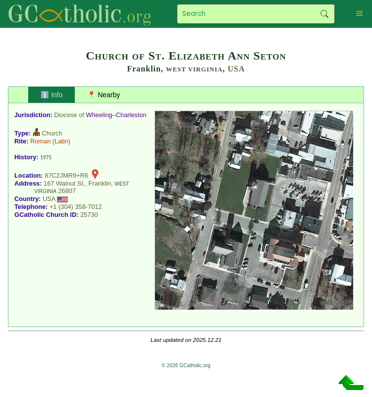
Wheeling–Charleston (116, 115)
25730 (89, 214)
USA (236, 69)
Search (324, 13)
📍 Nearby (103, 95)
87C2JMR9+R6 (66, 175)
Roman (40, 141)
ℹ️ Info (51, 95)
